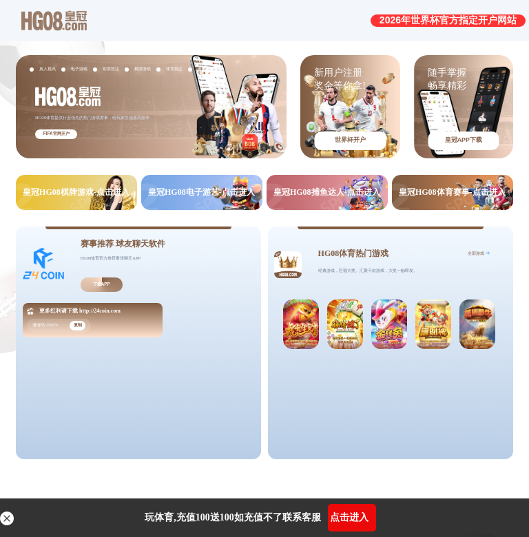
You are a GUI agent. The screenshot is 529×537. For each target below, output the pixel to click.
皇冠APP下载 (463, 139)
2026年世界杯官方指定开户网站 (448, 19)
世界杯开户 (350, 139)
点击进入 (349, 517)
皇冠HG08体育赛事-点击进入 (452, 192)
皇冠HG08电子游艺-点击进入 (201, 192)
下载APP (101, 284)
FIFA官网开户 (56, 133)
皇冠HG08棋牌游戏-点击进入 (76, 192)
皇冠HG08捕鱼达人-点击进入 (326, 192)
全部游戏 (476, 253)
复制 (78, 324)
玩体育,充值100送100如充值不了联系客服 (233, 517)
